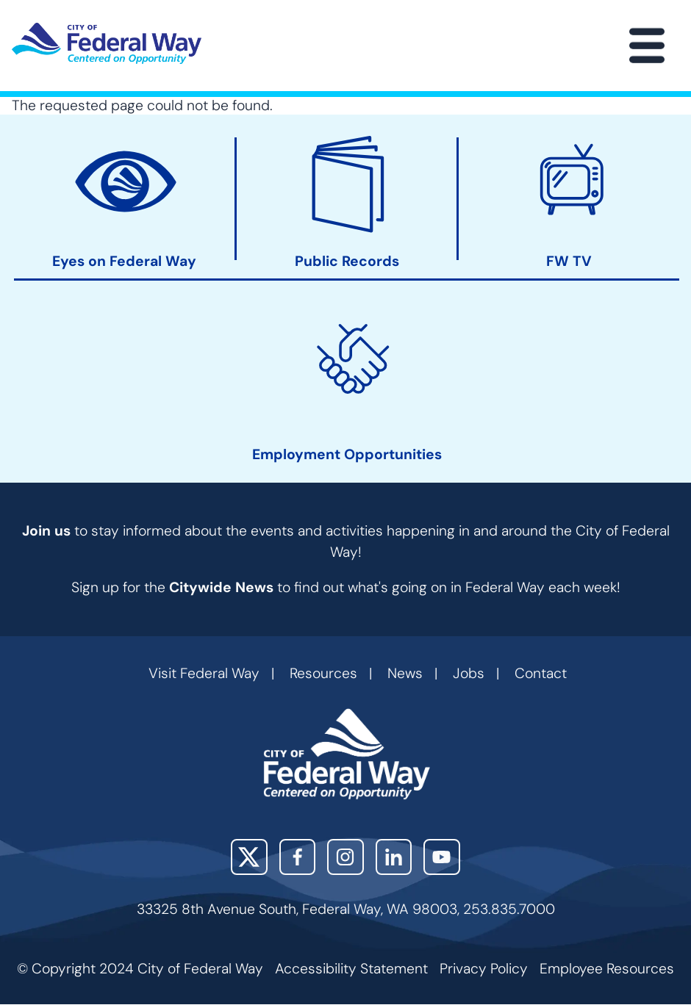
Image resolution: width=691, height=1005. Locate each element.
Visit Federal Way (203, 673)
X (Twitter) (249, 857)
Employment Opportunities (347, 455)
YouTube (442, 857)
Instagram (345, 857)
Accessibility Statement (351, 968)
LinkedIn (394, 857)
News (405, 673)
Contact (541, 673)
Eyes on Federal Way (124, 262)
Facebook (298, 857)
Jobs (468, 673)
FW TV (569, 262)
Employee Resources (607, 968)
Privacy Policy (484, 968)
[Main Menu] (646, 46)
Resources (323, 673)
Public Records (347, 262)
